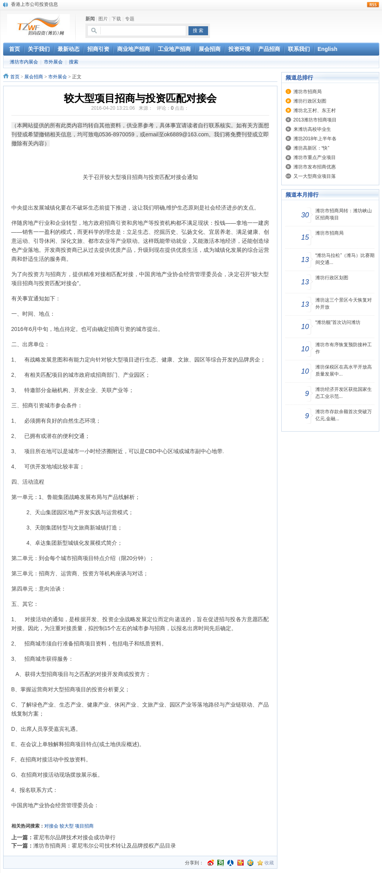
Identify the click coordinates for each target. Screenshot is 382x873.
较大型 (67, 826)
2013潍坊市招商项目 (315, 120)
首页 (15, 77)
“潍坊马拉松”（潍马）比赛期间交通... (345, 259)
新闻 (90, 19)
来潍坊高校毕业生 (312, 129)
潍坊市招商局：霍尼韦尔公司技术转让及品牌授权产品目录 (104, 845)
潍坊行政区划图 (309, 101)
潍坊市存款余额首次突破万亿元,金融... (343, 415)
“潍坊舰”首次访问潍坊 (338, 322)
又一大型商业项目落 (314, 176)
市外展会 (53, 62)
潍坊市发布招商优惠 (314, 167)
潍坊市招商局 (307, 91)
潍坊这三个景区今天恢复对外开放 (343, 303)
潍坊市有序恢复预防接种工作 (343, 348)
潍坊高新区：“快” (311, 148)
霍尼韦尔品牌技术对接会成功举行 (74, 837)
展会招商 (33, 77)
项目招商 (84, 826)
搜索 (73, 62)
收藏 (269, 863)
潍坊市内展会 (24, 62)
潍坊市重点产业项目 (314, 157)
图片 (103, 19)
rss (373, 4)
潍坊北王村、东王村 (314, 110)
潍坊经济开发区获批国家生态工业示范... (343, 393)
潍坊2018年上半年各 (315, 138)
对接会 (51, 826)
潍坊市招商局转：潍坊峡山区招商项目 (343, 214)
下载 (116, 19)
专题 (129, 19)
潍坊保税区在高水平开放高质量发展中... (343, 370)
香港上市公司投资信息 (34, 4)
